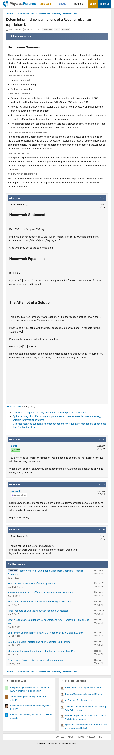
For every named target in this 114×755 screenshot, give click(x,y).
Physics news (14, 406)
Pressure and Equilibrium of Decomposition (31, 583)
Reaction (65, 30)
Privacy (91, 737)
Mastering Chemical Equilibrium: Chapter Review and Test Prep (42, 651)
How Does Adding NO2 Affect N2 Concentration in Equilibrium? (42, 592)
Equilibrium (47, 30)
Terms (80, 737)
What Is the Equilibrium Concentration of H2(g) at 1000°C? (39, 601)
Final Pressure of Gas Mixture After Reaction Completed (38, 610)
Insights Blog (43, 4)
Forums (62, 4)
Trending (78, 4)
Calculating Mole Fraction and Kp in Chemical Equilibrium (39, 641)
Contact (60, 737)
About (71, 737)
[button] (53, 4)
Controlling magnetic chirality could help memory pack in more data (49, 412)
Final (57, 30)
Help (100, 737)
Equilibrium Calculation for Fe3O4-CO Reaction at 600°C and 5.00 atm (45, 632)
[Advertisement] (57, 380)
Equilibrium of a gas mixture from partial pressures (35, 660)
